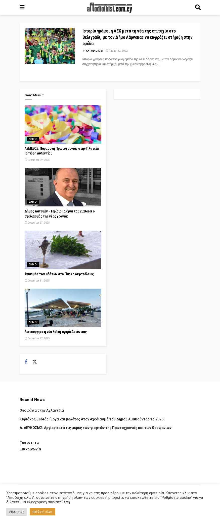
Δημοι (33, 139)
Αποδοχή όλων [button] (42, 511)
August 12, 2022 (117, 50)
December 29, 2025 (37, 160)
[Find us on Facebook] (26, 362)
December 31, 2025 (37, 280)
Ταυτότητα (29, 443)
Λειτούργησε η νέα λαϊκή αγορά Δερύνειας (56, 332)
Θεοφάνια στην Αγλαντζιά (42, 410)
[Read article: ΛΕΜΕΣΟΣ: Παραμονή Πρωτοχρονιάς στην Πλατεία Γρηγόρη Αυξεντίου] (63, 124)
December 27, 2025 (37, 222)
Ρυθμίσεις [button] (16, 512)
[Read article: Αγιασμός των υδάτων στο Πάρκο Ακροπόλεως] (63, 250)
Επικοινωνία (30, 449)
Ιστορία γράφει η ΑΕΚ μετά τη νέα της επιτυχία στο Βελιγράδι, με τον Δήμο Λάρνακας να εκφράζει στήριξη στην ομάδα (137, 37)
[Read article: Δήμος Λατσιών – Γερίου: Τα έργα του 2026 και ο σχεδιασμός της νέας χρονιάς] (63, 187)
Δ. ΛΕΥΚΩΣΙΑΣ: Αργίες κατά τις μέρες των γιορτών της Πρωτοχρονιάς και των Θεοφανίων (95, 428)
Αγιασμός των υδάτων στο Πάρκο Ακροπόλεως (59, 274)
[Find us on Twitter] (34, 362)
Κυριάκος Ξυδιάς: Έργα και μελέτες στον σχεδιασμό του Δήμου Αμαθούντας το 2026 (91, 419)
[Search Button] (198, 7)
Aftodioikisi (94, 50)
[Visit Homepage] (109, 8)
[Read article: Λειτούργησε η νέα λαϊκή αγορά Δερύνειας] (63, 308)
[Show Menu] (22, 7)
